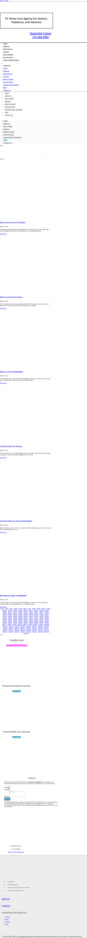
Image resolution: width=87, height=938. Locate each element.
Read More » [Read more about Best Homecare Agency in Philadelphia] (3, 607)
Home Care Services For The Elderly (12, 222)
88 (26, 622)
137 (22, 632)
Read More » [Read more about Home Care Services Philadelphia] (3, 383)
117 (46, 627)
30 (5, 613)
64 (41, 618)
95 (15, 624)
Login (6, 920)
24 (20, 611)
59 (15, 618)
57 (5, 618)
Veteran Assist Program (11, 60)
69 (20, 619)
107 (34, 625)
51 (20, 616)
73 (41, 619)
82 (41, 621)
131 (34, 630)
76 (10, 621)
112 (16, 627)
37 (41, 613)
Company (6, 907)
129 (22, 630)
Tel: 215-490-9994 (16, 850)
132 (40, 630)
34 (26, 613)
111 (11, 627)
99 (35, 624)
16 (26, 610)
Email (6, 789)
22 (10, 611)
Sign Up (7, 918)
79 (26, 621)
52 (26, 616)
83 (47, 621)
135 (10, 632)
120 (16, 628)
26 (31, 611)
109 (46, 625)
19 (41, 610)
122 (28, 628)
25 (26, 611)
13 (10, 610)
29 (47, 611)
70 (26, 619)
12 (5, 610)
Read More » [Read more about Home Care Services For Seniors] (3, 308)
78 (20, 621)
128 (16, 630)
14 (15, 610)
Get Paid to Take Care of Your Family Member (16, 521)
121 (22, 628)
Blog (4, 63)
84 (5, 622)
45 (36, 614)
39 (5, 614)
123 (34, 628)
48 (5, 616)
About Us (6, 46)
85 (10, 622)
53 (31, 616)
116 (40, 627)
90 (36, 622)
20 (47, 610)
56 (47, 616)
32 (15, 613)
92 (47, 622)
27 (36, 611)
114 (28, 627)
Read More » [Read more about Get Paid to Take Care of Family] (3, 457)
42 (20, 614)
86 (15, 622)
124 (40, 628)
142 (26, 633)
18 (36, 610)
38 (47, 613)
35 (31, 613)
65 (47, 618)
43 (26, 614)
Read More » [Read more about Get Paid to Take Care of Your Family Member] (3, 532)
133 (46, 630)
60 (20, 618)
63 (36, 618)
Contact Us (7, 66)
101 (47, 624)
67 (10, 619)
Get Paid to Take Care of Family (11, 446)
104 (16, 625)
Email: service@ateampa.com (16, 853)
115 (34, 627)
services (6, 900)
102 (5, 625)
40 (10, 614)
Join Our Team (8, 57)
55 (41, 616)
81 (36, 621)
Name (6, 787)
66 (5, 619)
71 (31, 619)
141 (46, 632)
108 (40, 625)
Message (6, 797)
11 (49, 608)
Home (5, 44)
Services (6, 52)
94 (9, 624)
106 (28, 625)
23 (15, 611)
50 (15, 616)
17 (31, 610)
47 (47, 614)
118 (5, 628)
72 (36, 619)
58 (10, 618)
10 (43, 608)
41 (15, 614)
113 (22, 627)
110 (5, 627)
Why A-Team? (7, 49)
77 (15, 621)
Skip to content (4, 0)
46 (41, 614)
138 (28, 632)
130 (28, 630)
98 (30, 624)
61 (26, 618)
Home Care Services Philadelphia (11, 372)
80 (31, 621)
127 (10, 630)
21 (5, 611)
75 (5, 621)
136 (16, 632)
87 (20, 622)
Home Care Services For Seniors (11, 297)
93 (4, 624)
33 (20, 613)
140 (40, 632)
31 (10, 613)
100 (41, 624)
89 (31, 622)
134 (5, 632)
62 (31, 618)
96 (20, 624)
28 (41, 611)
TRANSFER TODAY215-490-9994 (40, 35)
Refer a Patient (8, 55)
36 (36, 613)
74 (47, 619)
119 (10, 628)
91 (41, 622)
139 (34, 632)
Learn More (16, 691)
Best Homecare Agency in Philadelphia (13, 595)
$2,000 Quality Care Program (16, 645)
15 (20, 610)
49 (10, 616)
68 (15, 619)
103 (10, 625)
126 (5, 630)
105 (22, 625)
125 (46, 628)
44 (31, 614)
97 (25, 624)
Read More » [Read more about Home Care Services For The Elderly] (3, 234)
